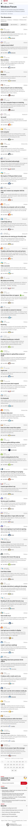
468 (11, 764)
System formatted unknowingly (10, 161)
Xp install (3, 117)
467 (8, 764)
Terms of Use (10, 820)
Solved (23, 24)
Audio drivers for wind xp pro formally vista (13, 236)
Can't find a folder (6, 571)
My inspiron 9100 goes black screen (11, 176)
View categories (4, 13)
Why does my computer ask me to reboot (13, 207)
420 (23, 761)
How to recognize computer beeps (9, 816)
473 (5, 767)
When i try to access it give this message (13, 748)
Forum (5, 3)
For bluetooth (5, 398)
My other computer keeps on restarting (12, 102)
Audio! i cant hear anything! (9, 645)
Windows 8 (15, 19)
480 (17, 767)
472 (23, 764)
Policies (14, 821)
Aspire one (4, 370)
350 (20, 761)
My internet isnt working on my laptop (12, 472)
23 (8, 761)
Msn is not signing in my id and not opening (13, 529)
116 (14, 761)
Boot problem (5, 60)
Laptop (3, 704)
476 (14, 767)
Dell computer (5, 132)
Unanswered (14, 24)
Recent (4, 24)
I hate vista (4, 146)
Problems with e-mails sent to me (11, 676)
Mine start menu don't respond (10, 383)
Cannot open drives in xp (8, 486)
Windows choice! (6, 542)
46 (11, 761)
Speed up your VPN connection (9, 814)
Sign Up (2, 820)
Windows (11, 3)
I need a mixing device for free (10, 457)
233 (17, 761)
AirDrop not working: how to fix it (9, 808)
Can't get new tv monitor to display (11, 630)
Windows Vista (22, 19)
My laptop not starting (7, 280)
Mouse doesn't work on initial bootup (11, 88)
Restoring (3, 324)
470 (17, 764)
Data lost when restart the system (11, 427)
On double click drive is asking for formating (14, 586)
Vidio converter (5, 266)
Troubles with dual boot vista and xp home (13, 251)
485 (20, 767)
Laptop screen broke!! (7, 45)
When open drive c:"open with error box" (12, 516)
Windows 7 (9, 19)
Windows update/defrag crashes (10, 442)
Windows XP (3, 21)
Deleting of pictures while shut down (11, 718)
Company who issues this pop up (10, 557)
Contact (25, 820)
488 (23, 767)
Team (6, 820)
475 (11, 767)
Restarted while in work (8, 32)
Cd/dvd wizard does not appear (10, 295)
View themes (10, 13)
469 (14, 764)
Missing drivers (5, 733)
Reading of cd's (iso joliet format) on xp (12, 601)
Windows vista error (7, 413)
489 (12, 770)
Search (25, 17)
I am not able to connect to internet (11, 310)
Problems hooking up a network (10, 339)
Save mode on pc (6, 615)
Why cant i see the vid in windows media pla (14, 691)
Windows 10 (3, 19)
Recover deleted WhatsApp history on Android (12, 810)
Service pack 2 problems (8, 501)
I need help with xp (6, 221)
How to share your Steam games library (11, 812)
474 (8, 767)
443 (5, 764)
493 (15, 770)
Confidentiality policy (18, 820)
